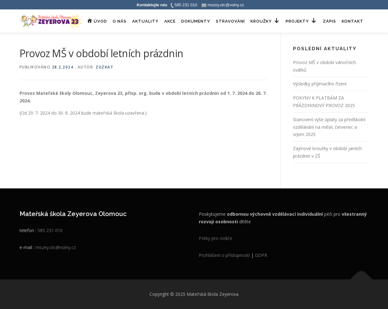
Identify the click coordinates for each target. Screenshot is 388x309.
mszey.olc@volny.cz (56, 247)
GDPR (261, 255)
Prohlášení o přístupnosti (224, 255)
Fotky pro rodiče (215, 238)
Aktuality (145, 21)
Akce (170, 21)
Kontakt (352, 21)
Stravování (230, 21)
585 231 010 (50, 230)
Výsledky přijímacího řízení (319, 84)
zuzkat (104, 67)
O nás (120, 21)
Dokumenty (195, 21)
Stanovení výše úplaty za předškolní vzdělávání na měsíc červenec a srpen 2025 (329, 127)
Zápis (329, 21)
